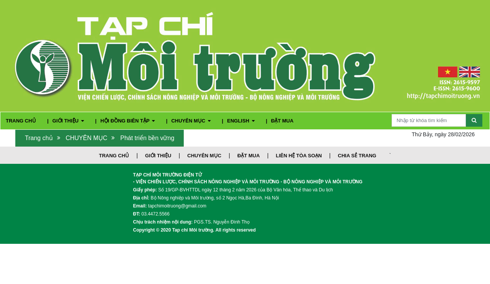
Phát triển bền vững (147, 138)
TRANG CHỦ (21, 121)
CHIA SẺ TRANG (357, 155)
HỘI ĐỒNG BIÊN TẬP (128, 121)
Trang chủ (39, 138)
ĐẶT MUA (282, 121)
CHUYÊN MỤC (191, 121)
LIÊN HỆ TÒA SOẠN (299, 155)
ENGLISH (241, 121)
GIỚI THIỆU (68, 121)
